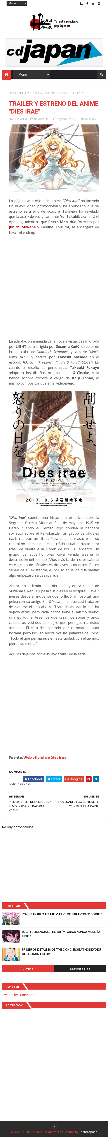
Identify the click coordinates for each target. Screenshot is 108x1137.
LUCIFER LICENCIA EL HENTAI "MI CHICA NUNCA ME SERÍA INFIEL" (61, 934)
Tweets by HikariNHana (19, 995)
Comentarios (80, 969)
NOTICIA (24, 93)
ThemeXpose (88, 1132)
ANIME (24, 119)
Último (28, 969)
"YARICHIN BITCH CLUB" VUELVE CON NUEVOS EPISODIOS (62, 914)
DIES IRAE (91, 119)
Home (13, 93)
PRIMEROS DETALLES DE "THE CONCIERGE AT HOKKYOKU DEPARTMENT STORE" (61, 951)
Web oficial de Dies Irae (44, 757)
